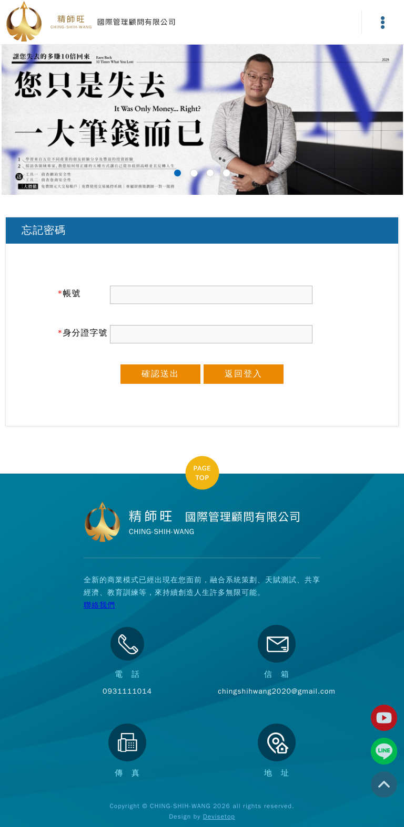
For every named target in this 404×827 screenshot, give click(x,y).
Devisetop (219, 816)
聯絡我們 (99, 605)
